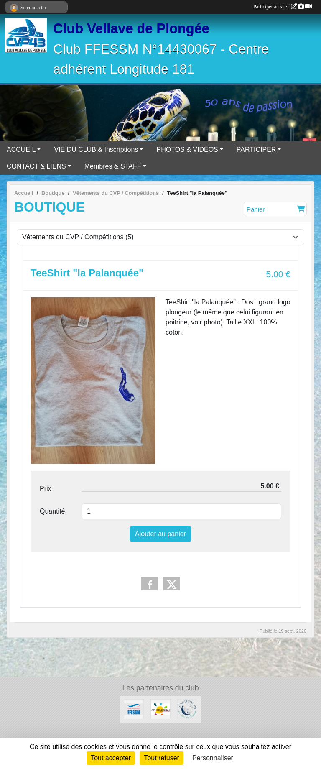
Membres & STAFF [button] (112, 166)
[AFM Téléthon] (160, 708)
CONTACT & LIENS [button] (36, 166)
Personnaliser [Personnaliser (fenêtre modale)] (212, 757)
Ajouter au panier (160, 533)
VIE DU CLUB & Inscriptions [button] (96, 149)
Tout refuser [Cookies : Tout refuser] (161, 757)
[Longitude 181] (187, 708)
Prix (45, 488)
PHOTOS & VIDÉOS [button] (187, 149)
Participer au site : (282, 7)
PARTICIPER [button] (256, 149)
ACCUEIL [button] (21, 149)
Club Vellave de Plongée (131, 28)
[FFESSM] (134, 708)
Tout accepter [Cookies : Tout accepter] (111, 757)
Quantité (52, 511)
